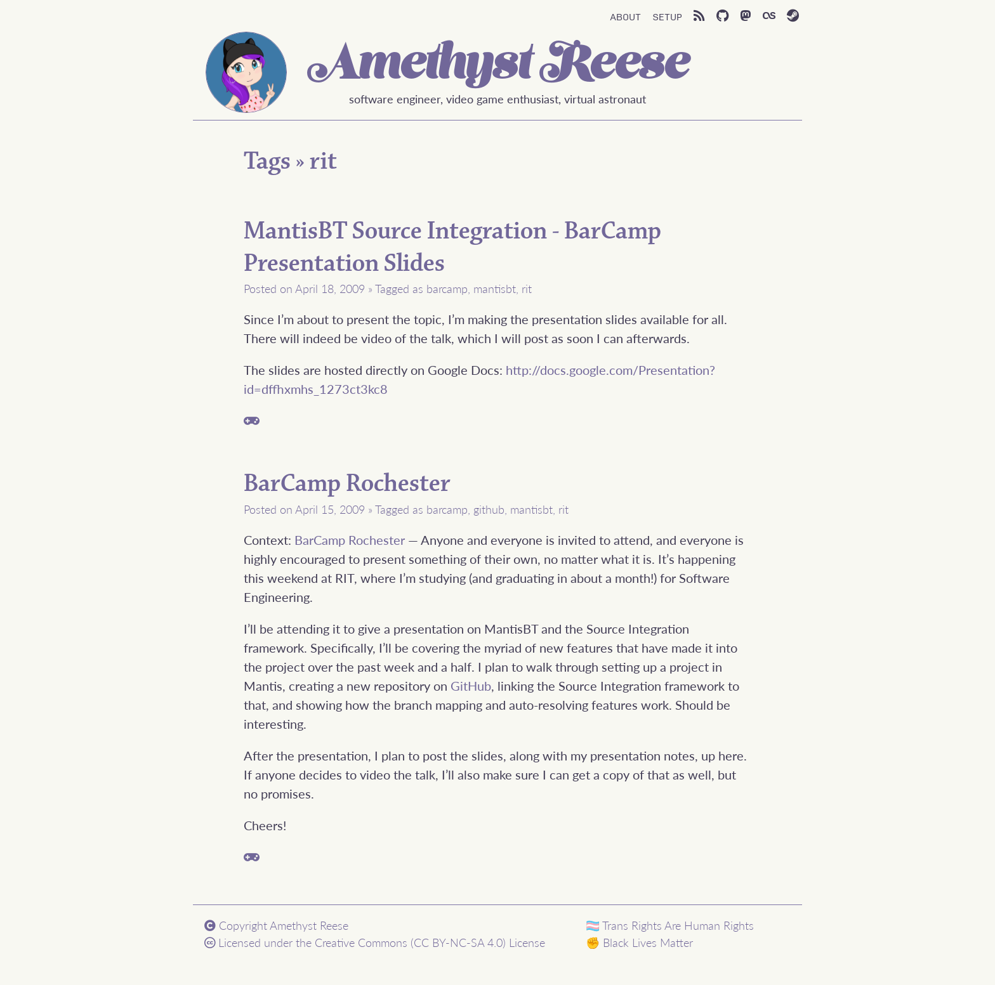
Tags (267, 161)
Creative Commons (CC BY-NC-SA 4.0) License (430, 942)
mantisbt (494, 288)
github (488, 509)
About (625, 15)
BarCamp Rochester (347, 483)
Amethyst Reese (497, 66)
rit (323, 161)
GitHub (471, 686)
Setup (667, 15)
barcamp (447, 288)
